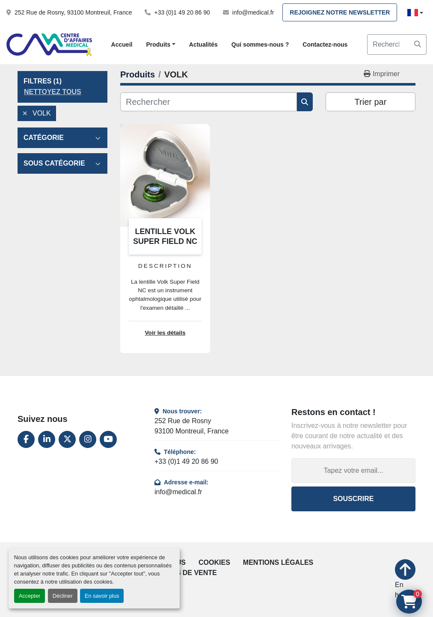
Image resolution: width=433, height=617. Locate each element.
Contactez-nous (325, 44)
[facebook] (26, 439)
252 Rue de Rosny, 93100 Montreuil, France (73, 12)
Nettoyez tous (52, 91)
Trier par (371, 102)
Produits (158, 44)
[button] (160, 44)
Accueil (122, 44)
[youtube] (108, 439)
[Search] (397, 44)
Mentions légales (278, 562)
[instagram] (87, 439)
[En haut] (405, 579)
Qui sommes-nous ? (260, 44)
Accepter (30, 596)
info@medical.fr (253, 12)
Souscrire (353, 498)
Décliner (63, 596)
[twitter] (67, 439)
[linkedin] (46, 439)
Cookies (214, 562)
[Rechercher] (208, 101)
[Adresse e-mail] (353, 470)
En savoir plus (102, 596)
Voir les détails (165, 332)
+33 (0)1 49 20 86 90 (182, 12)
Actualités (203, 44)
